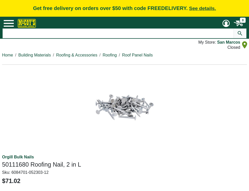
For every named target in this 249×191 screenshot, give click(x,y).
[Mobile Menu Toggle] (8, 23)
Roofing (109, 55)
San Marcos (228, 42)
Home (7, 55)
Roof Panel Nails (137, 55)
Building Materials (34, 55)
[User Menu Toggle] (226, 23)
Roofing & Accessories (76, 55)
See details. (202, 8)
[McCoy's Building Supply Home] (27, 23)
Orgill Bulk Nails (18, 157)
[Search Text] (118, 33)
